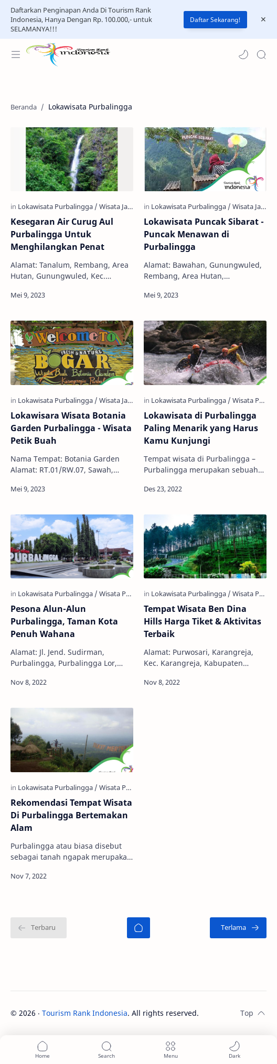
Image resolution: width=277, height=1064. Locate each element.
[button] (243, 54)
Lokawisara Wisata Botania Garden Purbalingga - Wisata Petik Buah (71, 428)
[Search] (261, 54)
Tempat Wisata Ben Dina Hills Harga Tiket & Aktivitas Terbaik (202, 621)
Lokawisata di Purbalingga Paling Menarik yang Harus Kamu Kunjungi (201, 428)
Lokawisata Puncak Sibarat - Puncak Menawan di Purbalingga (204, 234)
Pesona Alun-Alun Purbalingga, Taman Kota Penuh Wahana (64, 621)
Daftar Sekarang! (215, 19)
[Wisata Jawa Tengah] (130, 206)
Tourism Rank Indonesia (84, 1013)
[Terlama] (238, 927)
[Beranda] (138, 927)
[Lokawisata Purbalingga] (58, 206)
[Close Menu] (263, 19)
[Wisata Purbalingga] (129, 593)
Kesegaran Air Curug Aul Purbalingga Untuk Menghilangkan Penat (61, 234)
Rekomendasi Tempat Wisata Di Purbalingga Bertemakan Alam (71, 815)
